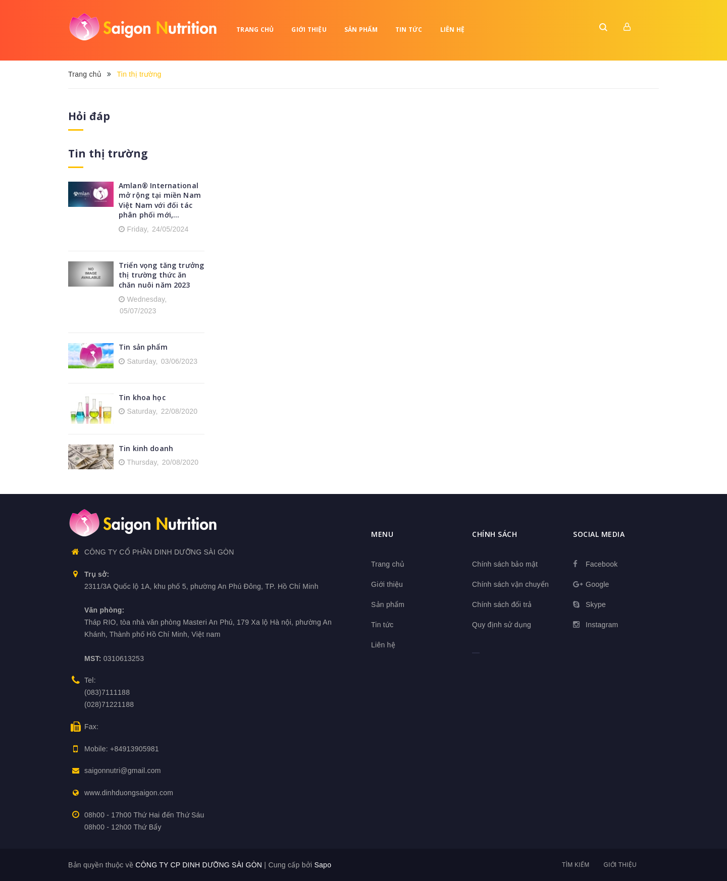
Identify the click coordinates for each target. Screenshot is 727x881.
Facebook (601, 564)
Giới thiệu (309, 29)
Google (597, 584)
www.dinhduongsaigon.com (128, 793)
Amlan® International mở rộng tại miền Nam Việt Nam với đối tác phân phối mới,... (160, 200)
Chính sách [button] (494, 534)
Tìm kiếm (575, 864)
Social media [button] (599, 534)
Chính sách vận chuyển (510, 584)
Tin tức (409, 29)
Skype (596, 604)
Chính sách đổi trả (502, 604)
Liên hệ (452, 29)
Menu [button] (382, 534)
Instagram (602, 625)
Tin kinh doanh (146, 448)
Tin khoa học (142, 397)
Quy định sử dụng (501, 625)
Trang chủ (255, 29)
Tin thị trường (108, 153)
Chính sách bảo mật (505, 564)
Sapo (322, 865)
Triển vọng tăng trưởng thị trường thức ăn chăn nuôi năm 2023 (161, 275)
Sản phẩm (361, 29)
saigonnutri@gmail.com (122, 770)
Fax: (91, 727)
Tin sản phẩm (143, 347)
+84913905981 (134, 749)
